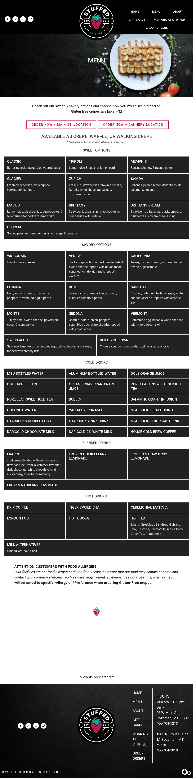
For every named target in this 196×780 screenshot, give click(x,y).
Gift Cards (137, 19)
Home (135, 11)
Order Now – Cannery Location (133, 124)
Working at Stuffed (169, 19)
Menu (156, 11)
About (178, 11)
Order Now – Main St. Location (61, 124)
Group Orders (157, 27)
